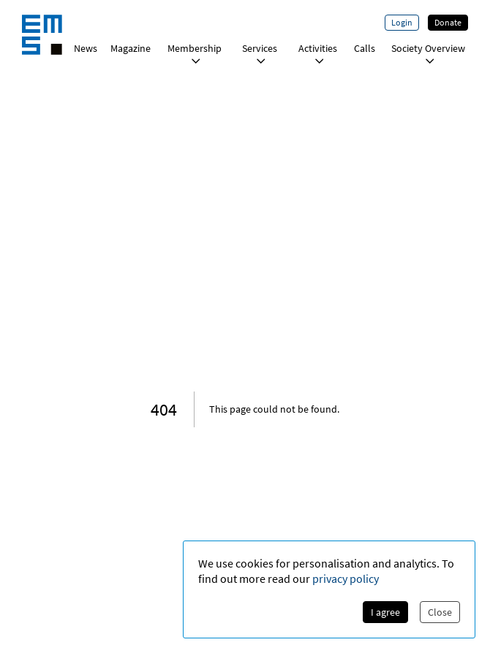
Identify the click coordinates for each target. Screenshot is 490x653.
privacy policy (345, 578)
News (85, 48)
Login (401, 23)
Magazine (130, 48)
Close (440, 612)
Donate (447, 23)
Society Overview (428, 53)
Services (259, 53)
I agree (385, 612)
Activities (317, 53)
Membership (194, 53)
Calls (364, 48)
